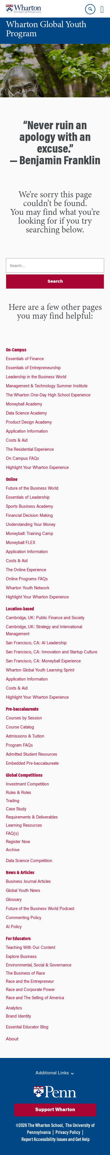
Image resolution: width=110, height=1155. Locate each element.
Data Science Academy (26, 414)
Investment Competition (27, 785)
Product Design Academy (29, 423)
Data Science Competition (29, 861)
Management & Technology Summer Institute (46, 386)
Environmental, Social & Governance (38, 966)
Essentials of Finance (25, 359)
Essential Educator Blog (27, 1027)
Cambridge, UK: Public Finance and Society (45, 618)
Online (11, 479)
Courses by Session (24, 719)
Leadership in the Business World (36, 377)
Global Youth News (23, 891)
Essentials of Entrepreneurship (33, 368)
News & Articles (20, 873)
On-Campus (16, 350)
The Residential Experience (30, 450)
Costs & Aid (17, 441)
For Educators (18, 939)
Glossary (14, 900)
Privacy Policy (67, 1132)
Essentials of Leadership (28, 498)
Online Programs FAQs (27, 579)
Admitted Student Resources (31, 755)
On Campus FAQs (22, 459)
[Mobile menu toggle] (102, 9)
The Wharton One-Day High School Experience (48, 395)
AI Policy (14, 927)
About (12, 1039)
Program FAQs (19, 746)
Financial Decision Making (29, 516)
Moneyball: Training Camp (29, 534)
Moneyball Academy (24, 405)
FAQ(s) (12, 834)
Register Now (18, 842)
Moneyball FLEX (20, 543)
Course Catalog (20, 728)
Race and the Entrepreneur (30, 982)
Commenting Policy (23, 918)
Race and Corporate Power (30, 990)
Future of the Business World (32, 489)
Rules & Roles (18, 793)
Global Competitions (24, 775)
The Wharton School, (46, 1125)
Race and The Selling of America (35, 998)
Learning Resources (24, 826)
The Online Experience (26, 570)
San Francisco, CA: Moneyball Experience (43, 661)
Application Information (27, 432)
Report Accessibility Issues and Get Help (55, 1139)
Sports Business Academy (29, 507)
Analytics (14, 1008)
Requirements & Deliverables (32, 818)
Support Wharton (55, 1110)
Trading (12, 801)
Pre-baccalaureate (22, 709)
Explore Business (21, 957)
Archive (12, 850)
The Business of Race (25, 974)
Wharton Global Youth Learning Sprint (40, 671)
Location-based (20, 609)
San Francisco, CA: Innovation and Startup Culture (51, 652)
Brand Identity (18, 1017)
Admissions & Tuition (25, 737)
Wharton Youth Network (27, 588)
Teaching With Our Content (30, 948)
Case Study (16, 809)
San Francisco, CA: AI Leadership (36, 643)
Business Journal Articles (28, 882)
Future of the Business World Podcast (40, 909)
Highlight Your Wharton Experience (37, 468)
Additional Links (55, 1073)
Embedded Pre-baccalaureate (32, 764)
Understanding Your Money (30, 525)
